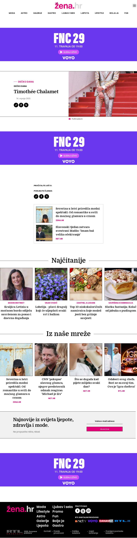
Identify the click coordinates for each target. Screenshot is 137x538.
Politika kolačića (76, 532)
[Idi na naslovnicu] (68, 8)
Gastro (52, 13)
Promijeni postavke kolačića (114, 532)
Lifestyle (99, 13)
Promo (57, 512)
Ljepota (85, 13)
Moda (12, 13)
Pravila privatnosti (59, 532)
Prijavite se (104, 429)
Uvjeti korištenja (93, 532)
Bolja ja (114, 13)
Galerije (37, 13)
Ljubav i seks (68, 13)
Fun (126, 13)
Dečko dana (26, 81)
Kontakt (47, 532)
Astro (24, 13)
